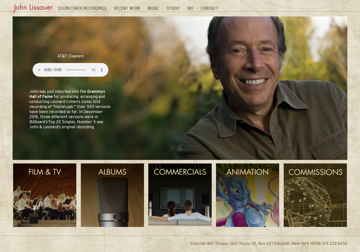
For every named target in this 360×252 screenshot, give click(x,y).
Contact (209, 8)
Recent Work (127, 8)
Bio (190, 8)
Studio (173, 8)
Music (153, 8)
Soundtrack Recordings (82, 8)
